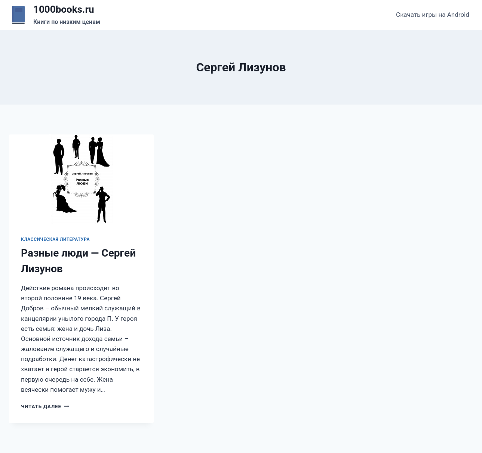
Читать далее (45, 406)
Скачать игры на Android (432, 14)
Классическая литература (55, 239)
